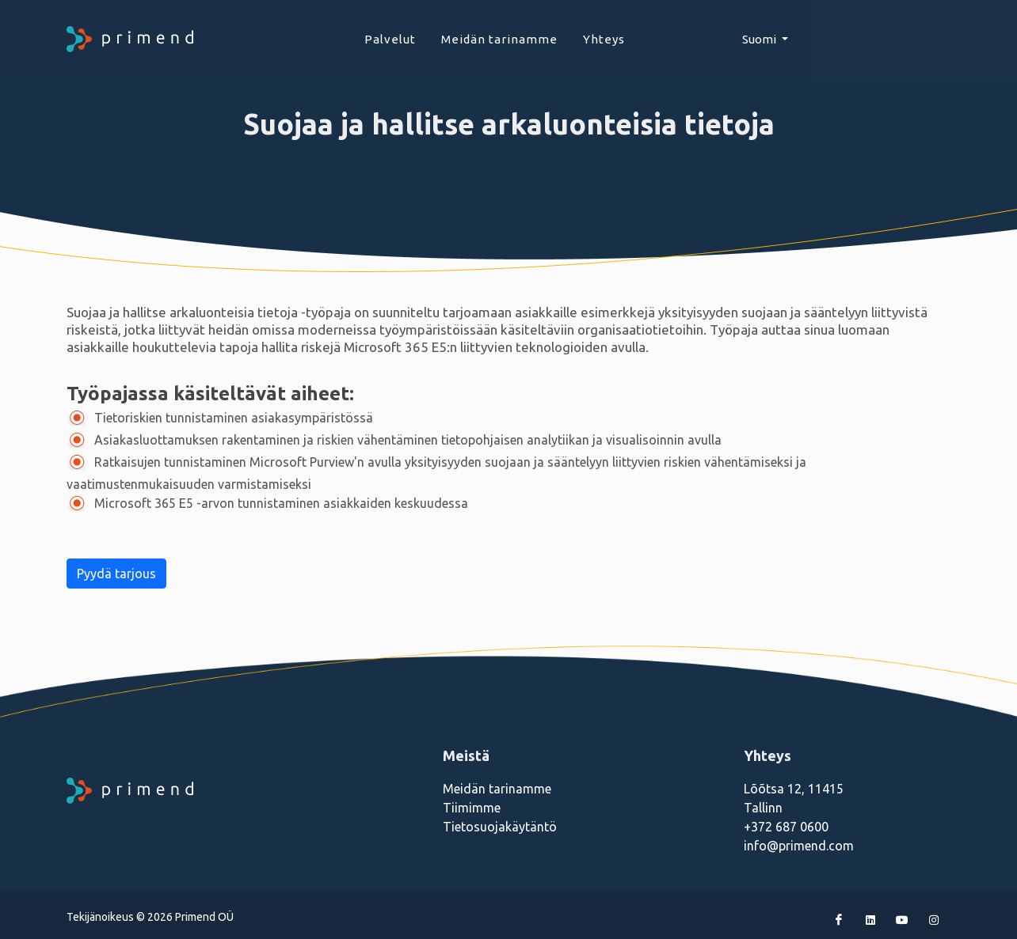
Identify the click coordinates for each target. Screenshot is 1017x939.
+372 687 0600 (786, 827)
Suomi (760, 39)
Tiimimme (472, 808)
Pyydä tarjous (116, 573)
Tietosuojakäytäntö (500, 827)
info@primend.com (799, 846)
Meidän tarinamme (497, 789)
